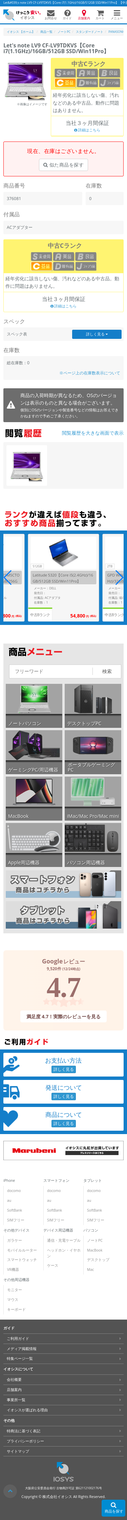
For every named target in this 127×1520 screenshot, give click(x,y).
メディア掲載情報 (22, 1348)
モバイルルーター (22, 1250)
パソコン (90, 1230)
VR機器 (13, 1269)
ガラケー (14, 1240)
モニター (14, 1289)
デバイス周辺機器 (58, 1230)
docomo (14, 1190)
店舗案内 (14, 1389)
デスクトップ (98, 1259)
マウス (12, 1299)
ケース (52, 1265)
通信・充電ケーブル (64, 1240)
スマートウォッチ (22, 1259)
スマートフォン (56, 1180)
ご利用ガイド (18, 1338)
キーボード (16, 1309)
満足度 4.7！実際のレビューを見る (63, 1016)
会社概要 (14, 1379)
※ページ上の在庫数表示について (89, 373)
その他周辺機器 (16, 1279)
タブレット (92, 1180)
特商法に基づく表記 (23, 1431)
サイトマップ (18, 1451)
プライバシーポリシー (25, 1441)
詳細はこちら (87, 130)
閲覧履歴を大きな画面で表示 (93, 433)
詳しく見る (97, 334)
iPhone (9, 1180)
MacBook (94, 1250)
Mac (90, 1269)
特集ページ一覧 (20, 1358)
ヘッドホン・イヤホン (64, 1253)
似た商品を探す (63, 164)
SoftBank (14, 1210)
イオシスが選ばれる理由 (27, 1410)
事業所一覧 (16, 1399)
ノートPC (95, 1240)
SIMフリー (15, 1220)
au (9, 1200)
